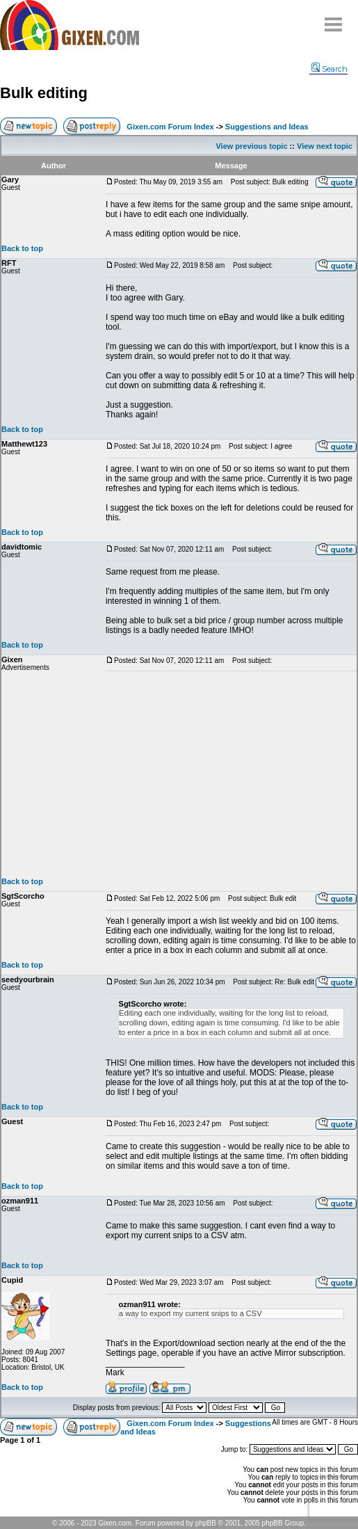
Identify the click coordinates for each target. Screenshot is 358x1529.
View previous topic (251, 146)
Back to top (22, 248)
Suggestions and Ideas (267, 126)
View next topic (324, 146)
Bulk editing (44, 93)
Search (329, 69)
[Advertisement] (231, 774)
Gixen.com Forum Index (170, 126)
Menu (333, 19)
